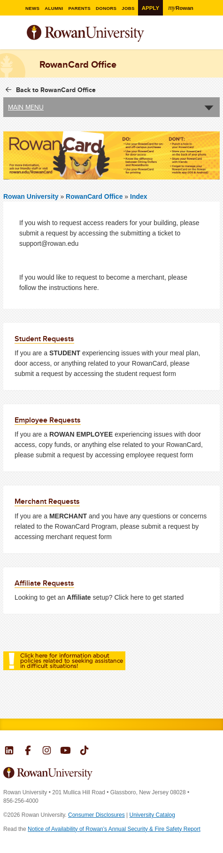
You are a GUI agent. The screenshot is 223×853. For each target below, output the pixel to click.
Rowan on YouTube (65, 751)
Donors (106, 8)
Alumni (53, 8)
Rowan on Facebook (28, 751)
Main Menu (26, 107)
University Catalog (152, 815)
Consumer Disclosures (96, 815)
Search (213, 37)
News (31, 8)
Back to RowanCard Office (56, 89)
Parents (79, 8)
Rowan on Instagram (47, 751)
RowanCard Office (95, 196)
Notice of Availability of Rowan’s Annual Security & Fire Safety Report (114, 829)
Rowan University (109, 33)
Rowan (181, 7)
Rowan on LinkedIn (9, 751)
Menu (10, 34)
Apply (151, 8)
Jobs (128, 8)
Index (138, 196)
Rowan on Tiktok (84, 751)
